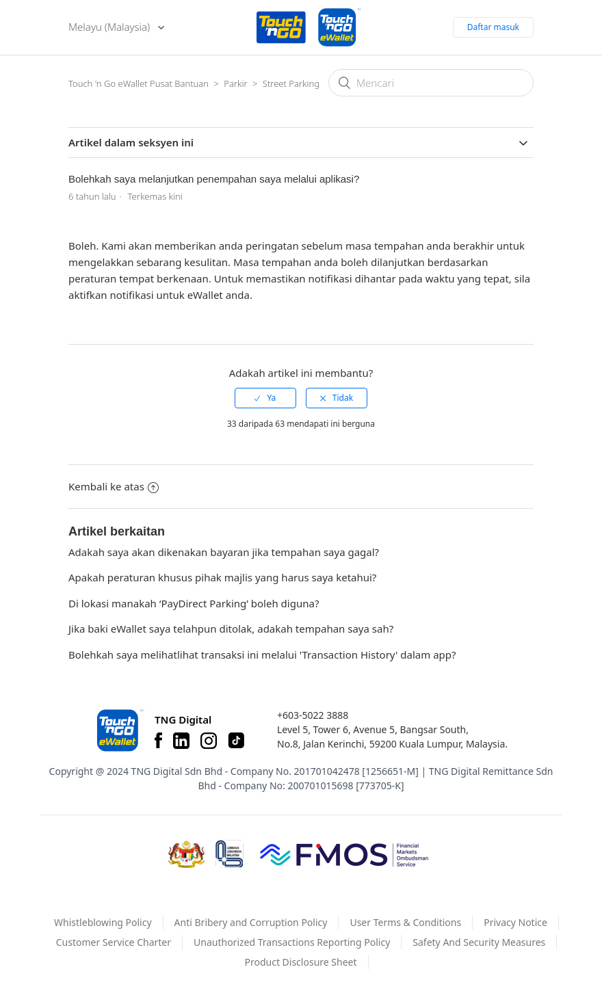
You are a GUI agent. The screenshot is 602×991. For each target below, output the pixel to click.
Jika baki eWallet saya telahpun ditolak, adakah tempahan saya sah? (230, 628)
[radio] (265, 398)
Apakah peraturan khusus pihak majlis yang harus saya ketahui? (222, 577)
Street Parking (291, 83)
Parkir (235, 83)
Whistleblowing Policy (103, 922)
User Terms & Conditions (405, 922)
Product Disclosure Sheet (300, 961)
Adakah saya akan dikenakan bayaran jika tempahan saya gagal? (223, 552)
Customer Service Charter (113, 942)
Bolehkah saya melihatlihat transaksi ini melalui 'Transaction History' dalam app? (262, 654)
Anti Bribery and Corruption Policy (251, 922)
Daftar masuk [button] (493, 27)
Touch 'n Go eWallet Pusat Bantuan (138, 83)
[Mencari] (431, 82)
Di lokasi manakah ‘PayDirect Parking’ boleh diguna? (193, 603)
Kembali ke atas (113, 486)
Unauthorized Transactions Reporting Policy (292, 942)
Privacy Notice (515, 922)
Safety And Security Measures (479, 942)
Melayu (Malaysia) (110, 27)
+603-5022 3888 (312, 715)
